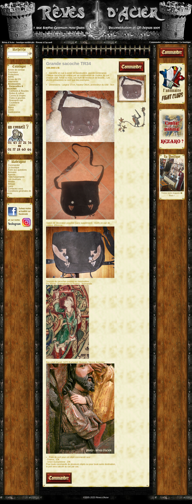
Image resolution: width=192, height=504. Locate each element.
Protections (13, 74)
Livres (11, 110)
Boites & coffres (16, 93)
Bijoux (11, 107)
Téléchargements (16, 177)
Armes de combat (16, 70)
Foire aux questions (17, 170)
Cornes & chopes (17, 95)
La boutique (185, 42)
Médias (11, 181)
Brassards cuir (16, 100)
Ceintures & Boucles (19, 91)
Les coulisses (14, 179)
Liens (10, 186)
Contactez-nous (170, 42)
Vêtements (13, 81)
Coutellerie (14, 103)
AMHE (11, 77)
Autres (12, 105)
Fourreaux (13, 72)
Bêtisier (11, 184)
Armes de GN (14, 79)
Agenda (11, 174)
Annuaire (12, 172)
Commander (155, 42)
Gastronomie (14, 112)
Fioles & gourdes (17, 98)
